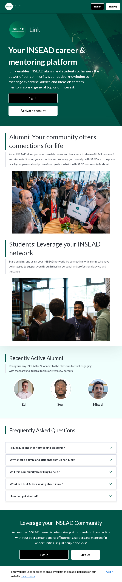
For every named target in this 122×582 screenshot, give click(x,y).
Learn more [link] (28, 576)
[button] (61, 447)
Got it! (110, 571)
